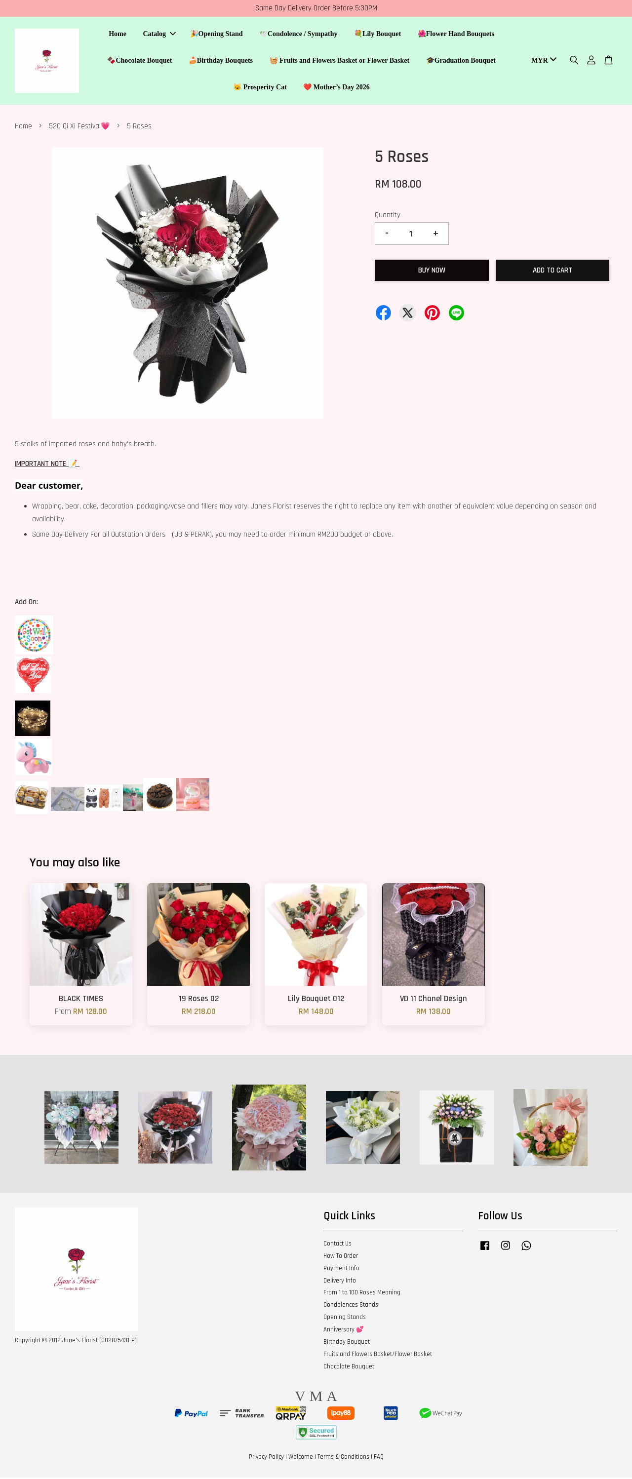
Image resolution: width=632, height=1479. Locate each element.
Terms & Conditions (343, 1458)
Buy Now (431, 271)
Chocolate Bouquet (348, 1368)
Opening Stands (344, 1319)
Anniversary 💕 (343, 1331)
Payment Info (341, 1270)
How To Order (340, 1257)
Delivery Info (339, 1282)
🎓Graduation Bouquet (461, 61)
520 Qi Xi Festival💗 (79, 127)
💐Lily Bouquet (377, 35)
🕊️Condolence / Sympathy (298, 35)
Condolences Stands (350, 1306)
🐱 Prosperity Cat (260, 87)
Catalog (159, 35)
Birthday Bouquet (346, 1343)
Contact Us (337, 1245)
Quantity (387, 216)
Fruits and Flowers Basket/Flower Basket (377, 1356)
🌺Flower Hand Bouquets (456, 35)
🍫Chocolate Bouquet (139, 61)
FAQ (379, 1458)
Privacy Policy (266, 1458)
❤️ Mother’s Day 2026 (336, 87)
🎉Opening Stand (216, 35)
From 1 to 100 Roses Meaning (361, 1294)
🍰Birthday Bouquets (221, 61)
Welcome (300, 1458)
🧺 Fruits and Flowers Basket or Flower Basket (340, 61)
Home (117, 35)
